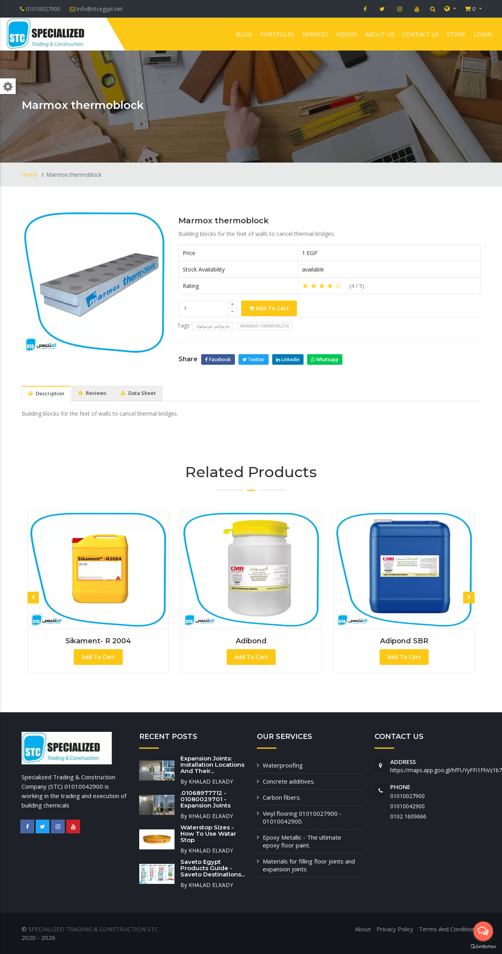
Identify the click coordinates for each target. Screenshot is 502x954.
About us (380, 34)
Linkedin (288, 359)
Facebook (218, 359)
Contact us (420, 34)
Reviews (92, 392)
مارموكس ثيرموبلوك (212, 326)
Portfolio (277, 34)
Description (46, 393)
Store (456, 34)
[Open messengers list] (483, 931)
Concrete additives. (289, 781)
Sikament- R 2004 (98, 641)
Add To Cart (269, 308)
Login (483, 34)
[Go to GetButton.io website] (483, 946)
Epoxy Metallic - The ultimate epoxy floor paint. (302, 841)
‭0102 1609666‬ (408, 816)
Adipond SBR (404, 641)
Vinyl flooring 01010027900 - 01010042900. (302, 817)
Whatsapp (324, 359)
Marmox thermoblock (223, 220)
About (363, 929)
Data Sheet (138, 392)
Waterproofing (283, 765)
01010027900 (407, 796)
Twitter (253, 359)
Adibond (251, 641)
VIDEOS (346, 34)
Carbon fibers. (282, 797)
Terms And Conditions (448, 929)
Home (30, 174)
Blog (244, 34)
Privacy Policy (394, 929)
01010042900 (407, 806)
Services (315, 34)
